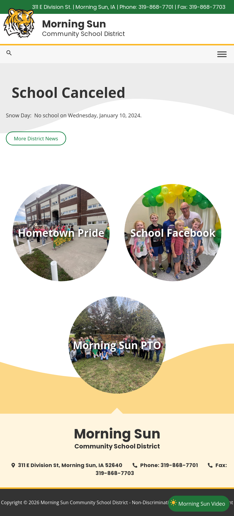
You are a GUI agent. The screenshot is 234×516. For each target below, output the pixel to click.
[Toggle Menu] (222, 54)
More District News (36, 138)
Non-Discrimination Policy (160, 502)
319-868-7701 (155, 7)
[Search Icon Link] (9, 54)
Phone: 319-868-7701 (169, 465)
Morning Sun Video (201, 503)
